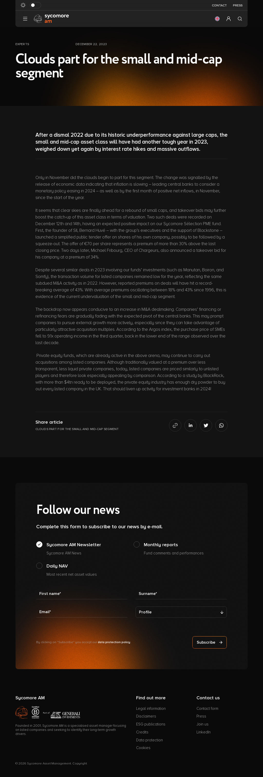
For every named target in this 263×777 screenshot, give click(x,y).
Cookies (143, 747)
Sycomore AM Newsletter (73, 549)
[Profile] (181, 612)
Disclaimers (146, 716)
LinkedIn (203, 732)
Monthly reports (174, 549)
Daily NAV (71, 570)
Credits (142, 732)
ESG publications (150, 724)
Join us (202, 724)
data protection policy (114, 642)
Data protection (149, 740)
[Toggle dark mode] (35, 5)
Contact (219, 5)
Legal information (151, 708)
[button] (217, 19)
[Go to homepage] (51, 18)
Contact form (207, 708)
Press (237, 5)
